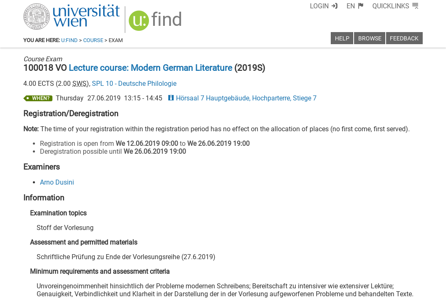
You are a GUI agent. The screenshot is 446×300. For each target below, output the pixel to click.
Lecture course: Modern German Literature (150, 68)
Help (342, 38)
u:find (69, 40)
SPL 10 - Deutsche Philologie (134, 84)
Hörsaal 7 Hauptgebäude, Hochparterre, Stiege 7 (242, 98)
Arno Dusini (57, 182)
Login (319, 6)
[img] (156, 24)
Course (93, 40)
